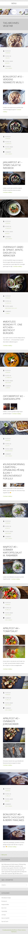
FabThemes (14, 931)
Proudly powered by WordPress (9, 930)
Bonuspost (7, 63)
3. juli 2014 (7, 445)
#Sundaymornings (9, 450)
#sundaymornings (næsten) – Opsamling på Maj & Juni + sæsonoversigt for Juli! (14, 471)
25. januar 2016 (8, 303)
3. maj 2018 (7, 58)
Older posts (3, 854)
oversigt (3, 914)
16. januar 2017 (8, 228)
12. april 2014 (7, 795)
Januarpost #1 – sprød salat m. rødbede (12, 165)
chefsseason (7, 52)
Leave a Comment (8, 68)
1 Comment (7, 313)
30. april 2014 (7, 609)
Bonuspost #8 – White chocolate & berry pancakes (13, 817)
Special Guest (14, 308)
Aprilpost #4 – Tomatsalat (11, 630)
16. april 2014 (7, 699)
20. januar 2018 (8, 143)
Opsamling (4, 911)
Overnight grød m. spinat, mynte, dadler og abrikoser (13, 251)
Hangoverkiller (5, 904)
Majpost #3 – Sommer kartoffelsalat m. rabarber (12, 551)
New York (3, 908)
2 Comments (7, 387)
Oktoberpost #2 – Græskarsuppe (14, 397)
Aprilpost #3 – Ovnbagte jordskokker (11, 721)
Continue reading (8, 192)
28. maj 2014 (7, 528)
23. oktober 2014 (8, 377)
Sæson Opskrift (8, 148)
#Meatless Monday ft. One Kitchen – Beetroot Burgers (12, 327)
